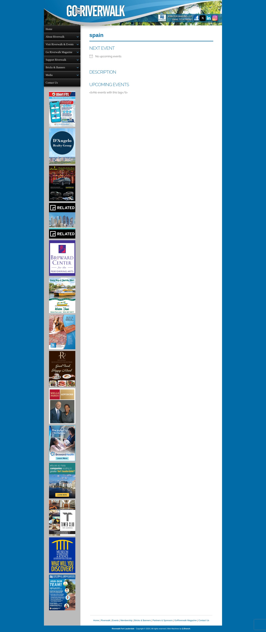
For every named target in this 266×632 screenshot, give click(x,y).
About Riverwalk (55, 36)
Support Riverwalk (56, 59)
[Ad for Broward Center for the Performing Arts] (62, 258)
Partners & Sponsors (163, 620)
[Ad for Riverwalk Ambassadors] (62, 592)
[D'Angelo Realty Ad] (62, 146)
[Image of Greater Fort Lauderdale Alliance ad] (62, 480)
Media (49, 75)
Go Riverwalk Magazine (59, 52)
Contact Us (52, 82)
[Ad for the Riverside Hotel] (62, 368)
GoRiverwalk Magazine (185, 620)
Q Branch (186, 629)
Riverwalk (105, 620)
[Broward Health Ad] (62, 443)
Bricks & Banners (55, 67)
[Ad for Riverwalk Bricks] (62, 332)
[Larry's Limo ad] (62, 183)
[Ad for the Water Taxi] (62, 295)
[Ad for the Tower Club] (62, 518)
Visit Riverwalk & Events (60, 44)
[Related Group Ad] (62, 220)
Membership (126, 620)
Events (115, 620)
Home (49, 29)
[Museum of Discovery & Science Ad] (62, 555)
